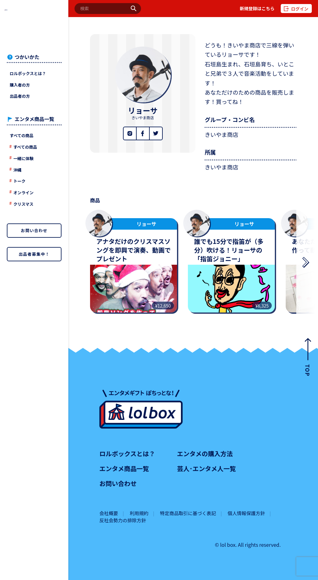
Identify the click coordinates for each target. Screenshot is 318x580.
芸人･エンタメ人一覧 (206, 468)
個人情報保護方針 (246, 513)
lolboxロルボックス (34, 23)
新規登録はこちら (257, 8)
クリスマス (23, 204)
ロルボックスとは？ (28, 73)
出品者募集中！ (34, 254)
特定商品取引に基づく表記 (188, 513)
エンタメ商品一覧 (124, 468)
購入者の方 (20, 85)
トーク (19, 181)
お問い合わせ (34, 230)
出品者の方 (20, 96)
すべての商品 (22, 135)
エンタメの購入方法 (205, 453)
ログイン (299, 9)
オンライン (23, 193)
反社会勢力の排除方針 (122, 520)
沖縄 (17, 170)
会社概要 (108, 513)
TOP (308, 370)
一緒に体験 (23, 158)
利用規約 (139, 513)
